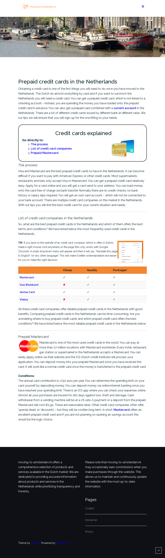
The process (39, 144)
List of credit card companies (51, 148)
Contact (89, 508)
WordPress (62, 543)
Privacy (89, 531)
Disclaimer (91, 520)
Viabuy (24, 299)
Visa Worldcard (29, 284)
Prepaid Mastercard (44, 153)
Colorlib (36, 543)
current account (125, 108)
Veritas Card (27, 292)
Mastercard (27, 277)
